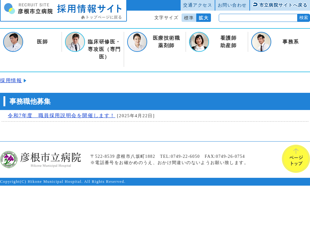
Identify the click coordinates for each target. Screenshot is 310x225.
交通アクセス (197, 5)
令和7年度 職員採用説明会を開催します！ (61, 115)
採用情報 (11, 80)
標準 (189, 17)
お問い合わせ (232, 5)
